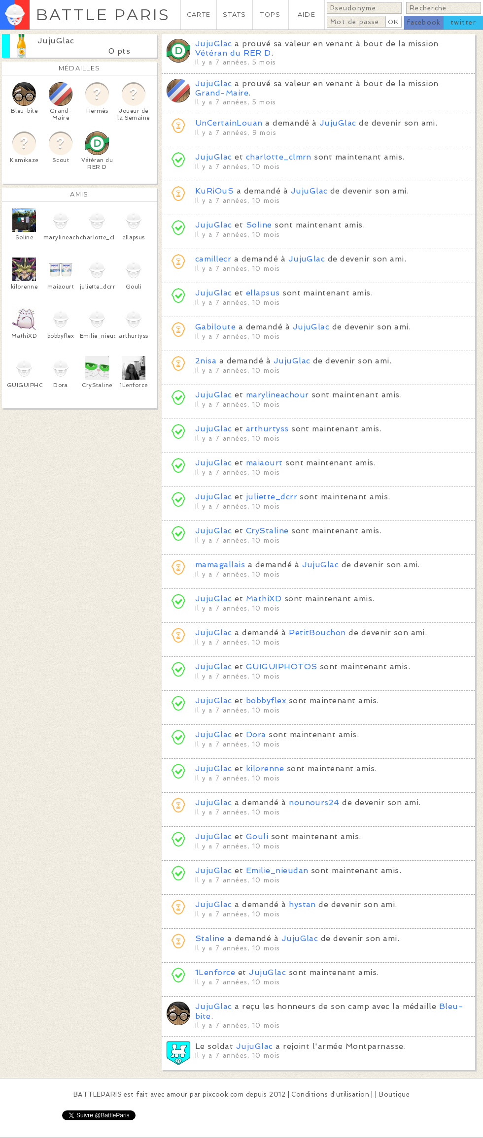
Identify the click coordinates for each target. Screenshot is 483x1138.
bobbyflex (266, 700)
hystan (302, 904)
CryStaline (267, 530)
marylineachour (277, 394)
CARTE (198, 14)
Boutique (394, 1094)
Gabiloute (215, 326)
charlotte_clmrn (278, 157)
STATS (234, 14)
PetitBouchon (317, 632)
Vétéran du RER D (233, 53)
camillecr (213, 258)
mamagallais (220, 564)
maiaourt (264, 462)
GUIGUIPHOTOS (281, 666)
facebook (424, 22)
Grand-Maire (221, 93)
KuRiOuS (214, 190)
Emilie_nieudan (277, 870)
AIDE (306, 14)
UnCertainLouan (229, 123)
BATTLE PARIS (102, 14)
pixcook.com (223, 1094)
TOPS (270, 14)
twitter (463, 22)
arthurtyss (267, 428)
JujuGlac (55, 40)
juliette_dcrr (271, 496)
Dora (256, 734)
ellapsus (263, 292)
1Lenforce (215, 972)
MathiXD (263, 598)
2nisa (205, 360)
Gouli (257, 836)
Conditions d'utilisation (330, 1094)
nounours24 (314, 802)
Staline (211, 938)
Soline (259, 224)
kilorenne (265, 768)
